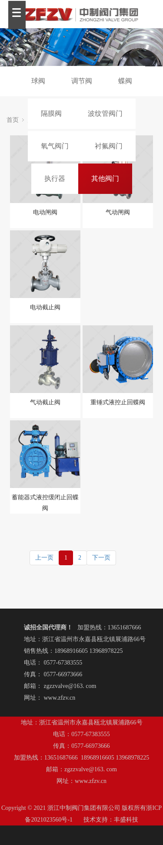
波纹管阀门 (105, 113)
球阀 (38, 81)
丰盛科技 (126, 819)
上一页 (44, 557)
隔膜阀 (51, 113)
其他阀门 (105, 178)
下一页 (101, 557)
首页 (13, 120)
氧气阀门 (55, 146)
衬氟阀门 (109, 146)
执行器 (54, 178)
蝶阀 (125, 81)
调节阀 (81, 81)
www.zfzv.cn (60, 697)
